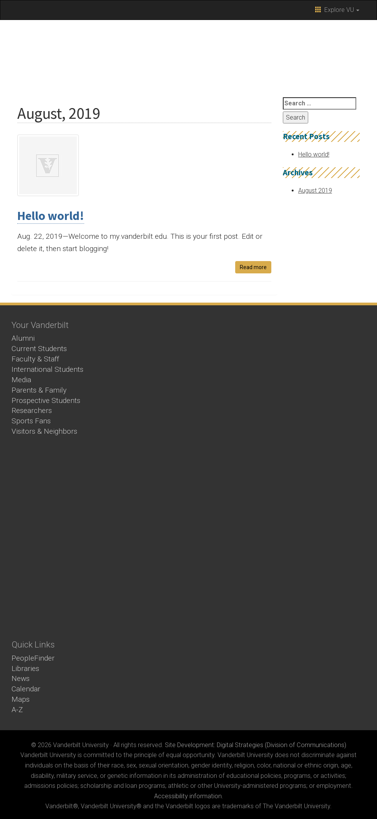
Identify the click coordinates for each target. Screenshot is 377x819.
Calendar (26, 688)
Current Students (39, 348)
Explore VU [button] (337, 9)
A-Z (17, 709)
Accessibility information (188, 796)
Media (21, 379)
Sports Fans (31, 420)
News (21, 678)
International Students (47, 369)
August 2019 (315, 190)
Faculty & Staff (35, 359)
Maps (21, 699)
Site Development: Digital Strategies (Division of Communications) (255, 745)
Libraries (25, 668)
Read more (253, 267)
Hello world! (50, 215)
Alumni (23, 338)
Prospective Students (46, 400)
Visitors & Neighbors (44, 431)
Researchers (32, 410)
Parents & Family (39, 390)
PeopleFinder (33, 658)
